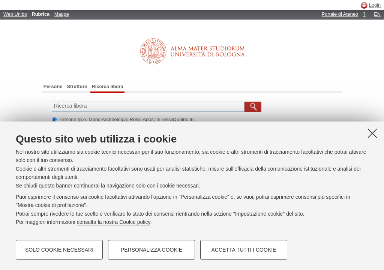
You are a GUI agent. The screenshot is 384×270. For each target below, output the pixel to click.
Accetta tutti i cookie (244, 250)
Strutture (77, 86)
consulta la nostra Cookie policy (113, 222)
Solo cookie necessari (59, 250)
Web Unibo (15, 14)
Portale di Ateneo (340, 14)
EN (377, 14)
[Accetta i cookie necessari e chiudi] (372, 133)
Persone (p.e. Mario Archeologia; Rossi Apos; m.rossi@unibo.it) (126, 119)
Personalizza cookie (151, 250)
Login (375, 5)
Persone (53, 86)
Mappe (61, 14)
